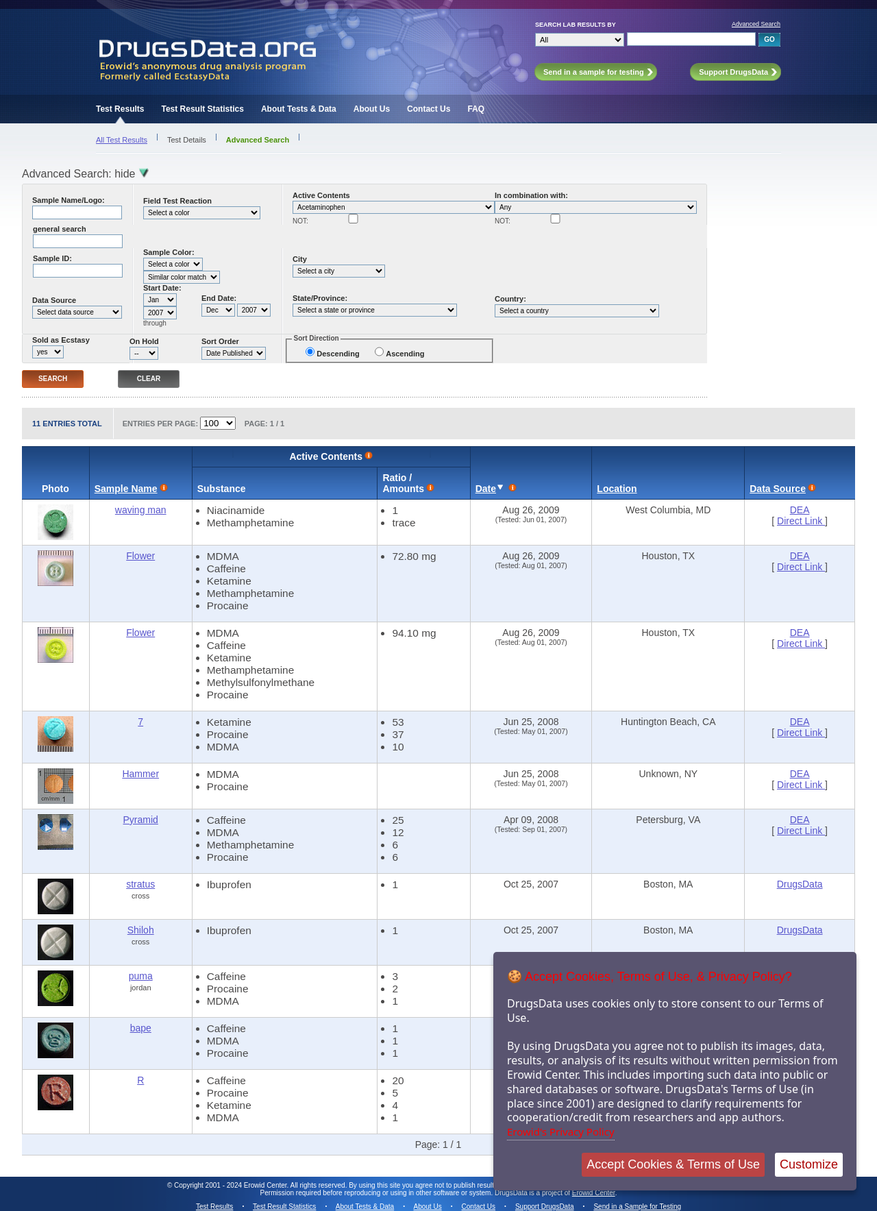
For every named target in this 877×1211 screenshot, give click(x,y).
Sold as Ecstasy (61, 340)
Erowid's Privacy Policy (561, 1131)
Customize (809, 1164)
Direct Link (801, 520)
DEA (800, 509)
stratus (140, 884)
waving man (140, 509)
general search (59, 229)
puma (141, 975)
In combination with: (531, 195)
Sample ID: (52, 258)
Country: (510, 299)
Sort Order (220, 341)
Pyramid (140, 819)
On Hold (144, 341)
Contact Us (428, 109)
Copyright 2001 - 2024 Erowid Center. (231, 1185)
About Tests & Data (298, 109)
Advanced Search (756, 24)
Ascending (405, 354)
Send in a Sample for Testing (637, 1206)
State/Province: (320, 298)
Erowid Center (593, 1193)
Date (485, 488)
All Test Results (121, 140)
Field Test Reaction (177, 201)
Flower (140, 555)
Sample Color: (169, 252)
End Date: (218, 298)
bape (140, 1028)
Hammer (140, 773)
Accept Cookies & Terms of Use (673, 1164)
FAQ (475, 109)
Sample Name (126, 488)
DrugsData (800, 884)
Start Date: (162, 288)
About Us (372, 109)
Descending (338, 354)
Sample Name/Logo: (68, 200)
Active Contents (321, 195)
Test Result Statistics (202, 109)
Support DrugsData (544, 1206)
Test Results (120, 109)
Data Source (54, 300)
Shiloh (140, 930)
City (300, 259)
